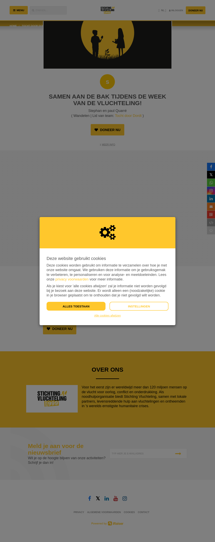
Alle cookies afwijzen (107, 315)
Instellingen (139, 306)
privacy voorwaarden (72, 279)
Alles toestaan (76, 306)
